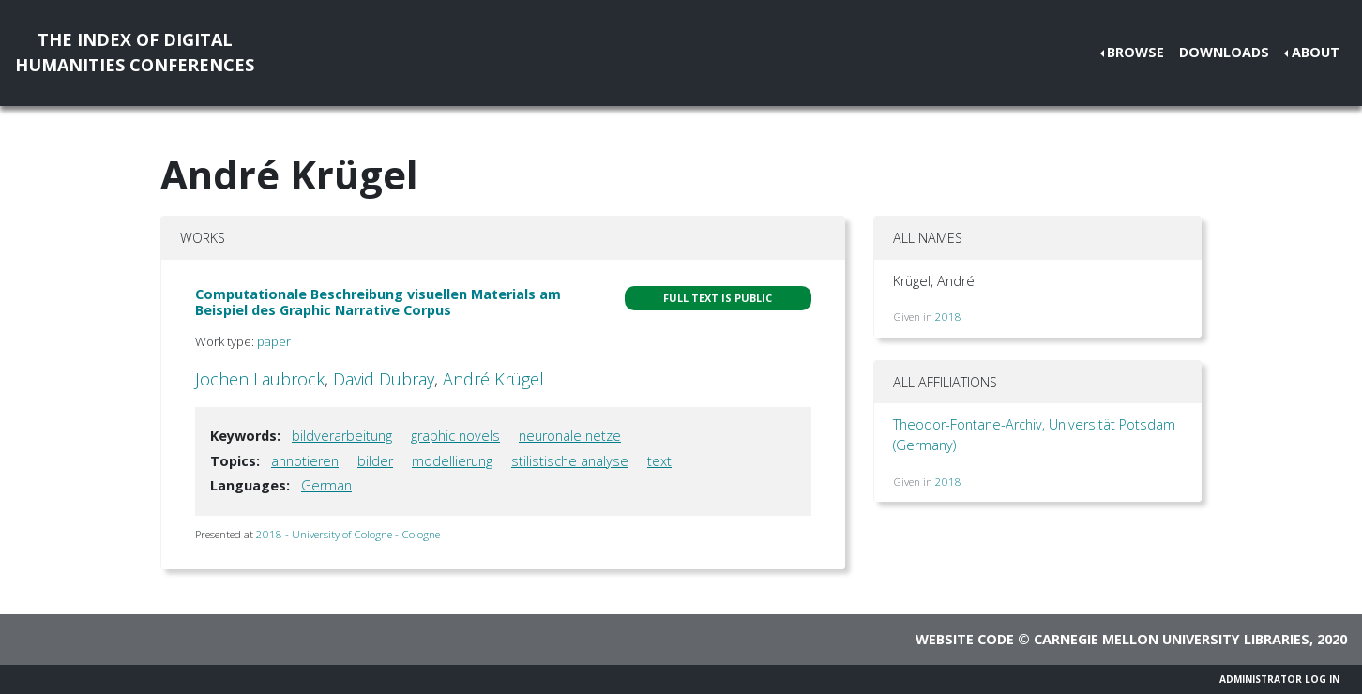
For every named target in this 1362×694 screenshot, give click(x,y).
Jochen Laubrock (260, 379)
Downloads (1224, 52)
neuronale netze (570, 436)
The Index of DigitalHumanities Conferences (134, 52)
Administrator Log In (1279, 679)
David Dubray (383, 379)
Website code (965, 639)
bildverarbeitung (342, 436)
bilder (375, 461)
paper (274, 341)
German (326, 485)
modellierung (452, 461)
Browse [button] (1135, 52)
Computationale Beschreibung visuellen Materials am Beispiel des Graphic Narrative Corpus (378, 302)
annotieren (305, 461)
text (659, 461)
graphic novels (455, 436)
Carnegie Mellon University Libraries (1171, 639)
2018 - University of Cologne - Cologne (348, 534)
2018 (948, 316)
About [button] (1315, 52)
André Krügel (493, 379)
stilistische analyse (569, 461)
